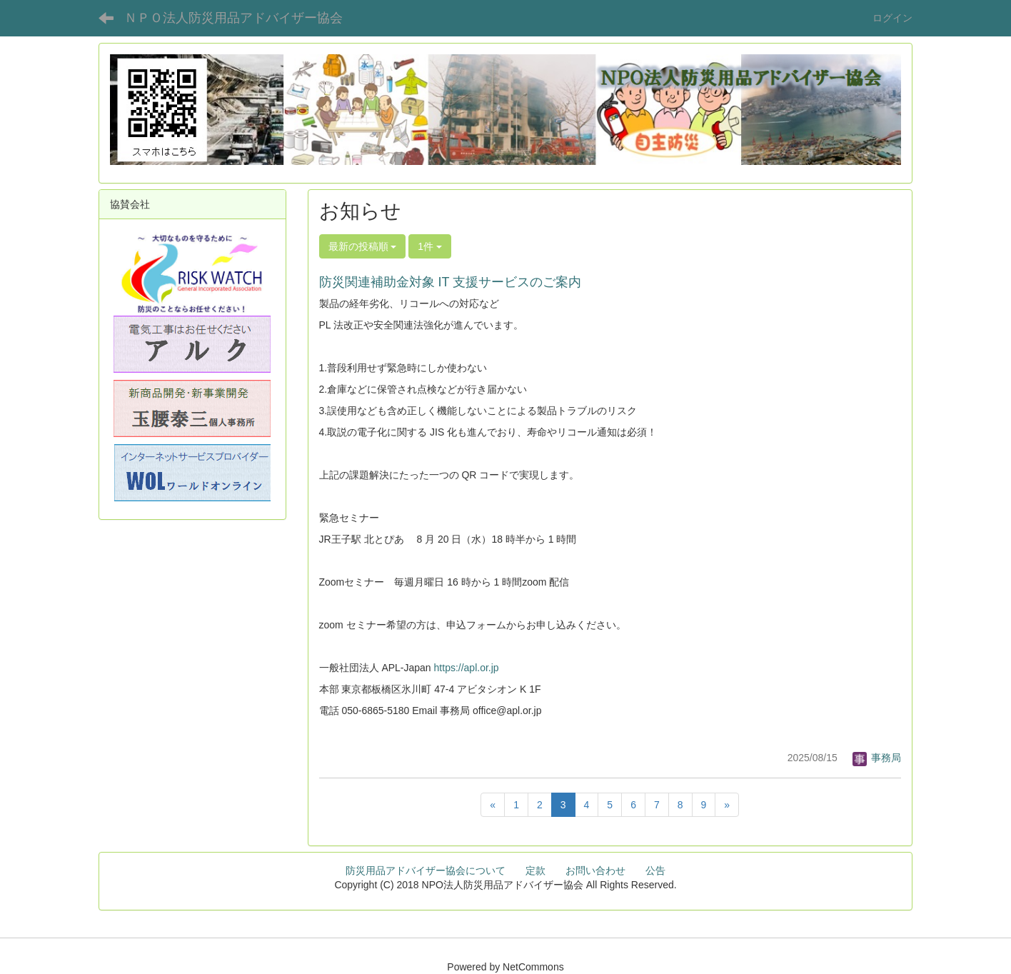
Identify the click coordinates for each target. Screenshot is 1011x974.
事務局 (876, 757)
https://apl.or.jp (466, 667)
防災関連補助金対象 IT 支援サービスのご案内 (450, 282)
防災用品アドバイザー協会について (426, 870)
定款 (535, 870)
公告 (655, 870)
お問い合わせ (595, 870)
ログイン (892, 18)
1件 (430, 246)
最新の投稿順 (362, 246)
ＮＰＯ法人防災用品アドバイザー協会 (233, 18)
